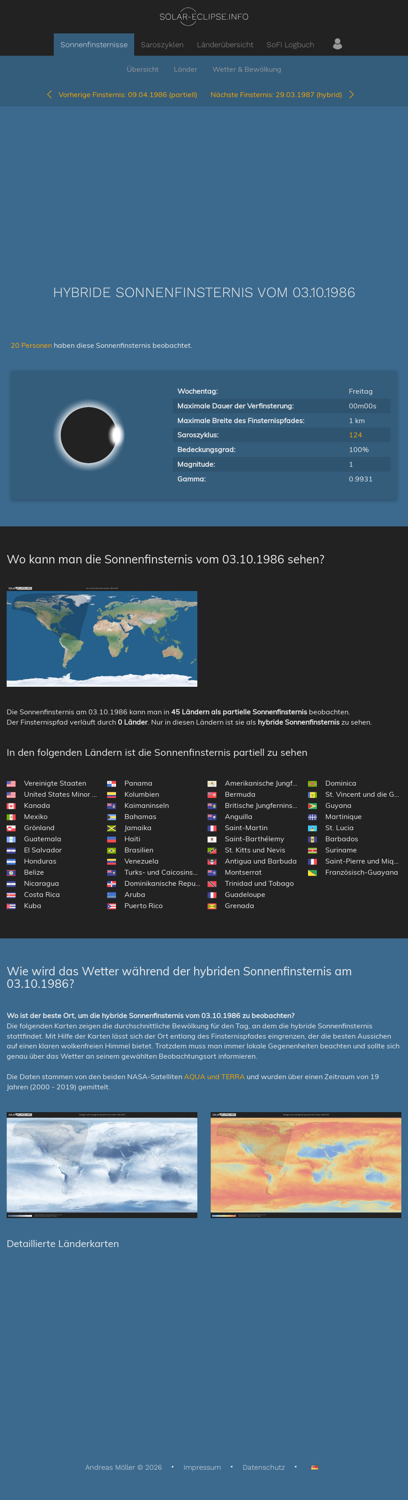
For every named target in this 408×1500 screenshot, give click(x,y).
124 (355, 434)
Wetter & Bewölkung (246, 69)
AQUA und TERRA (214, 1076)
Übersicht (143, 69)
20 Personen (32, 345)
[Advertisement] (204, 182)
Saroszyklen (162, 44)
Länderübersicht (225, 44)
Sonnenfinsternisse (94, 44)
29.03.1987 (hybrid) (283, 94)
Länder (185, 69)
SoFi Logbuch (290, 44)
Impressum (202, 1467)
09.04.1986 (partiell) (121, 94)
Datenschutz (264, 1467)
